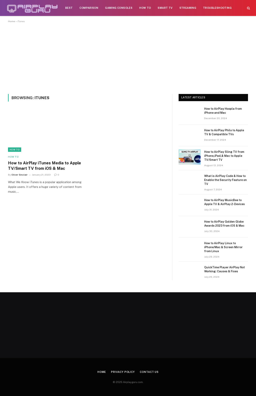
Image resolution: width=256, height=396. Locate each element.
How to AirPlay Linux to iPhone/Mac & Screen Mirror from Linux (223, 247)
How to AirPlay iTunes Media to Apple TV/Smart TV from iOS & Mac (44, 166)
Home (11, 21)
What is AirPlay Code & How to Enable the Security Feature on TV (225, 180)
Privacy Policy (123, 371)
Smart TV (165, 7)
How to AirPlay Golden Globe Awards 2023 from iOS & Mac (224, 223)
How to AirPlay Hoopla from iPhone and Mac (223, 110)
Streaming (187, 7)
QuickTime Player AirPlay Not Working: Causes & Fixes (224, 269)
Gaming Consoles (118, 7)
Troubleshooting (217, 7)
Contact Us (149, 371)
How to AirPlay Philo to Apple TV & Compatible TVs (224, 132)
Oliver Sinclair (19, 174)
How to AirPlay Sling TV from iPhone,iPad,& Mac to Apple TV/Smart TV (224, 155)
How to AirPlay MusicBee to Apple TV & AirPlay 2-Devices (224, 202)
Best (69, 7)
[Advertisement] (128, 58)
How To (145, 7)
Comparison (88, 7)
